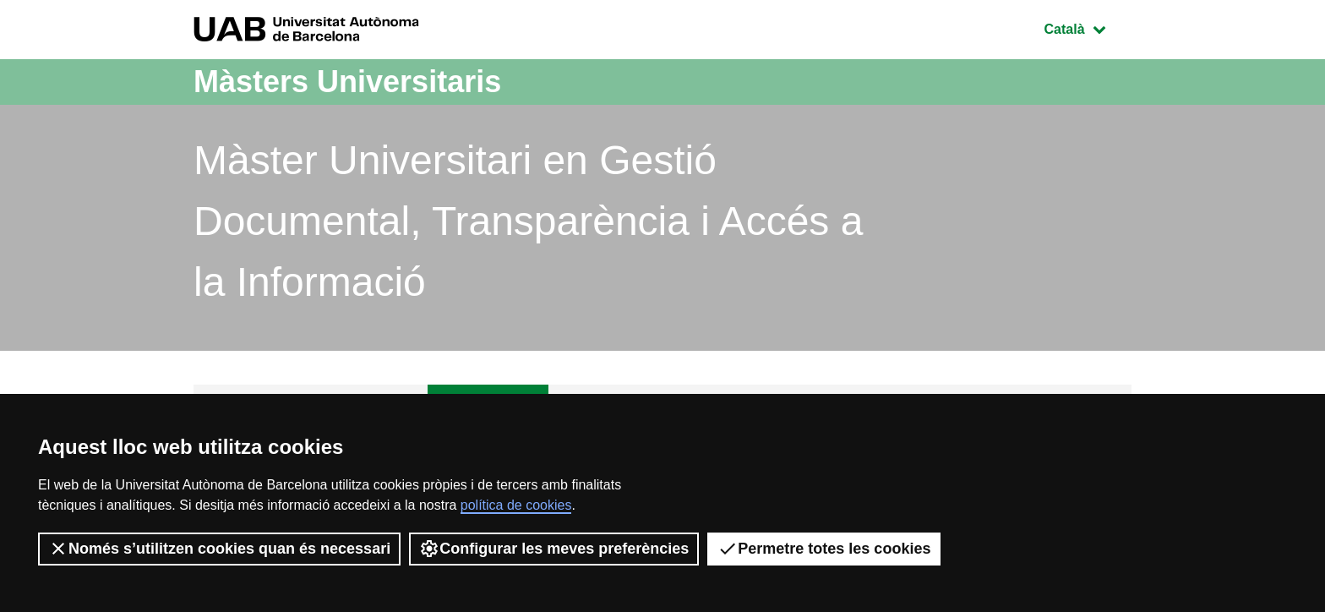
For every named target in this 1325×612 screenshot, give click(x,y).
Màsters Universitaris (347, 81)
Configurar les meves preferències (554, 548)
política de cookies (516, 505)
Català (1087, 27)
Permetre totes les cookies (823, 548)
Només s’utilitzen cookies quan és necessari (219, 548)
